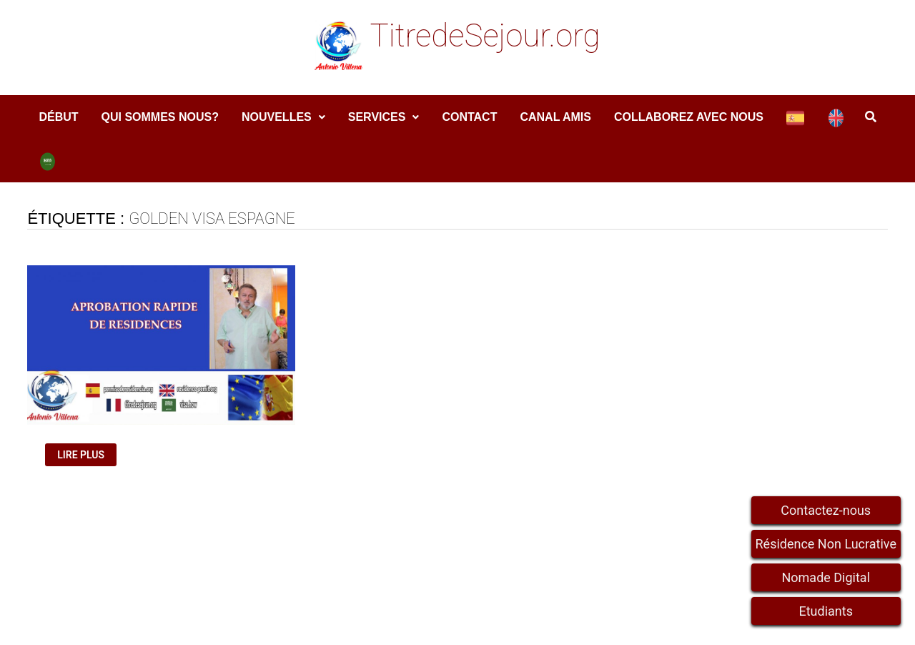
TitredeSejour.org (485, 35)
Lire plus (86, 455)
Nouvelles (277, 117)
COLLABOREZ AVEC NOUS (688, 117)
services (377, 117)
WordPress (307, 622)
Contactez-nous (826, 510)
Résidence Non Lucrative (826, 543)
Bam (363, 622)
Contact (469, 117)
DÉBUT (58, 117)
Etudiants (826, 611)
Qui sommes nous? (160, 117)
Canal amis (555, 117)
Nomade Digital (825, 577)
